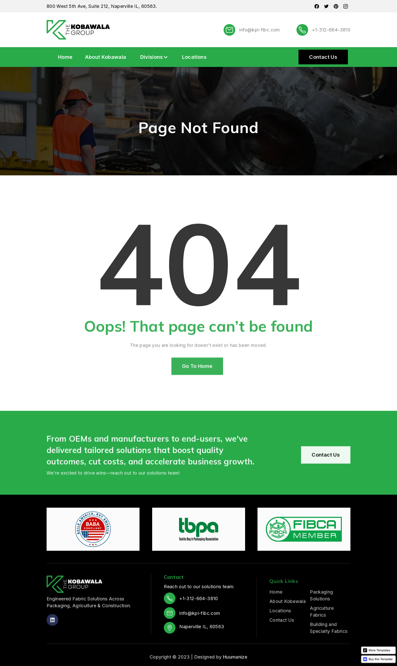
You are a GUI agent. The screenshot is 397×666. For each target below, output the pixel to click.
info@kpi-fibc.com (259, 29)
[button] (154, 57)
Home (65, 57)
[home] (78, 30)
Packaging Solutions (321, 615)
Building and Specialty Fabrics (328, 647)
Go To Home (197, 380)
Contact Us (323, 57)
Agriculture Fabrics (322, 631)
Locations (194, 57)
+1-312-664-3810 (331, 29)
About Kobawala (105, 57)
